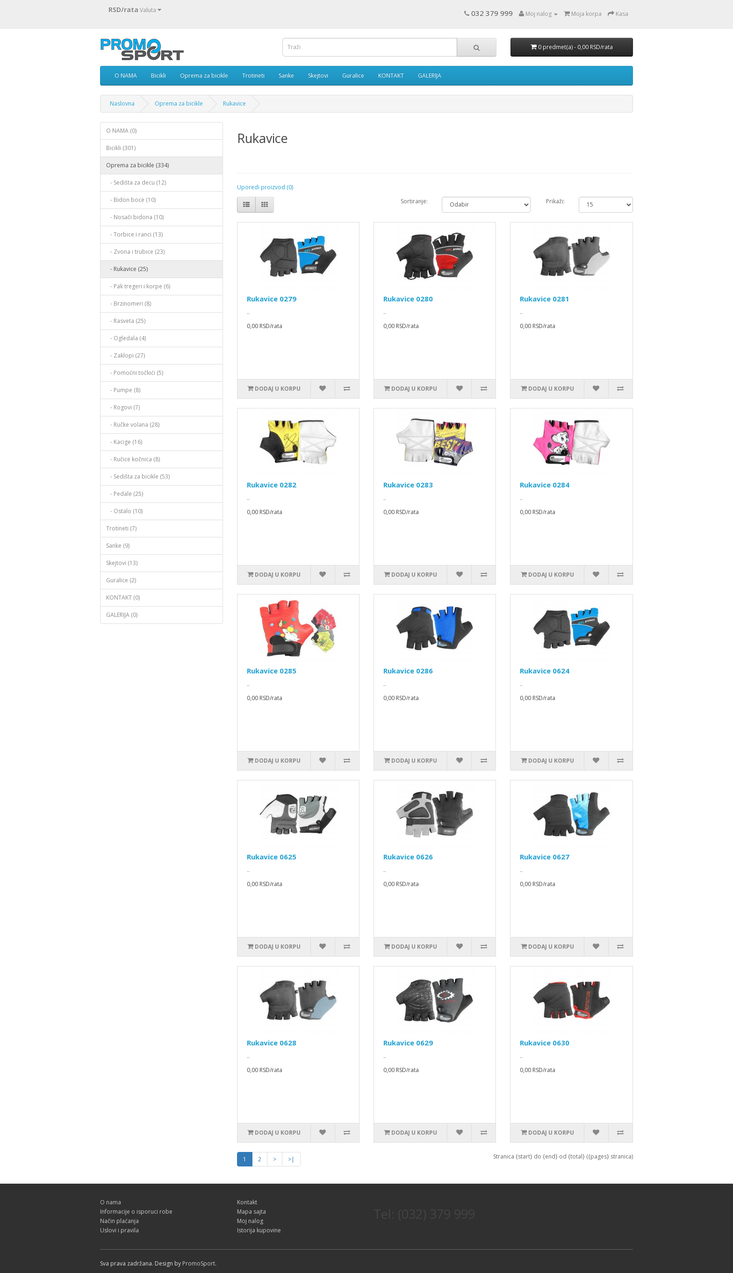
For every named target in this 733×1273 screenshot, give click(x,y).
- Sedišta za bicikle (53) (138, 476)
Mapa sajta (251, 1212)
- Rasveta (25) (125, 321)
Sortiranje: (414, 201)
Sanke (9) (117, 546)
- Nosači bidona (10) (135, 217)
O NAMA (126, 75)
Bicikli (158, 75)
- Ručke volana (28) (132, 425)
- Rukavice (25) (127, 269)
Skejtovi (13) (121, 563)
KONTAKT (391, 75)
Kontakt (247, 1202)
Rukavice (234, 103)
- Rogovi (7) (123, 407)
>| (291, 1159)
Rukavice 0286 (408, 670)
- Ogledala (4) (126, 338)
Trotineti (253, 75)
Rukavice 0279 (271, 298)
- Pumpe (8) (123, 390)
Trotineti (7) (121, 528)
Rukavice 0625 (271, 856)
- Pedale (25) (124, 494)
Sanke (286, 75)
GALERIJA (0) (121, 615)
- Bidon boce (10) (131, 200)
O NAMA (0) (121, 131)
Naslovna (122, 103)
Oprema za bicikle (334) (137, 165)
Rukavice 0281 (544, 298)
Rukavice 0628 (271, 1042)
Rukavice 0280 (408, 298)
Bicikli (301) (121, 148)
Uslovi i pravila (119, 1230)
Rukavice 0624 (544, 670)
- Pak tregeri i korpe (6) (138, 286)
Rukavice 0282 (271, 484)
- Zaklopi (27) (125, 355)
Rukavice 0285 (271, 670)
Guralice (353, 75)
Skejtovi (318, 75)
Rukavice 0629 (408, 1042)
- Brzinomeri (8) (128, 304)
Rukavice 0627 (544, 856)
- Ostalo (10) (124, 511)
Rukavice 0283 (408, 484)
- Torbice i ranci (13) (134, 234)
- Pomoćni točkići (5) (134, 373)
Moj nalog (250, 1221)
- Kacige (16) (124, 442)
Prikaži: (555, 201)
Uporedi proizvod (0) (265, 187)
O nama (110, 1202)
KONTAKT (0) (123, 597)
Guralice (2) (121, 580)
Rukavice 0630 (544, 1042)
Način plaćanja (119, 1221)
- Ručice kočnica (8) (133, 459)
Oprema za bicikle (204, 75)
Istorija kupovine (259, 1230)
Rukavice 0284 (544, 484)
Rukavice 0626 (408, 856)
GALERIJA (429, 75)
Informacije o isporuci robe (136, 1212)
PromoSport (198, 1263)
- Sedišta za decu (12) (136, 182)
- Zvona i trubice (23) (135, 252)
